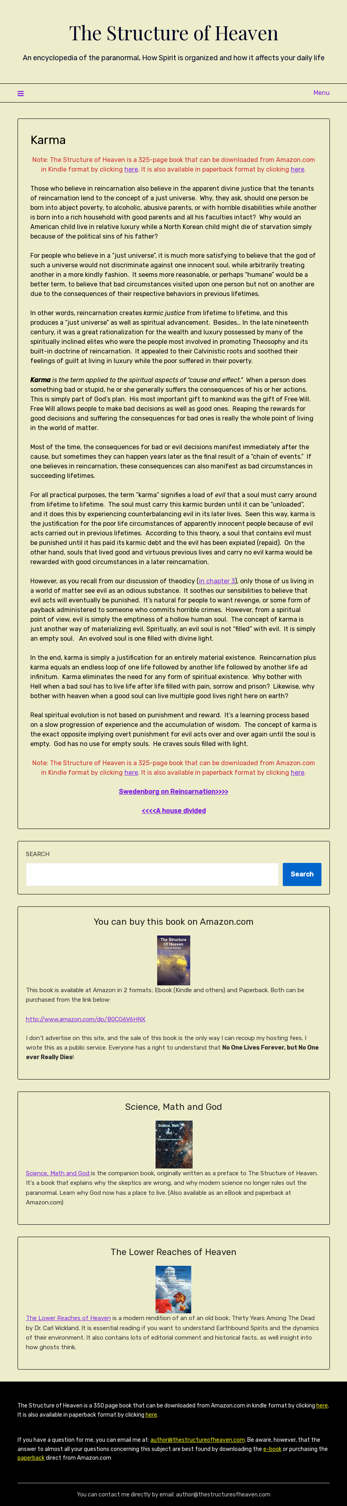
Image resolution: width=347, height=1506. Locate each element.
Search (37, 854)
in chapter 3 (217, 581)
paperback (31, 1458)
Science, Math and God (58, 1173)
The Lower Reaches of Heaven (68, 1318)
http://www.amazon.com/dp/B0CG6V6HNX (86, 1019)
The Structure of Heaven (173, 32)
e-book (272, 1449)
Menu (321, 93)
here (131, 169)
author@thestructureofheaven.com (197, 1440)
